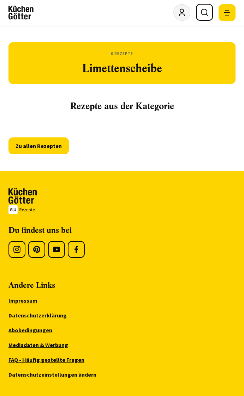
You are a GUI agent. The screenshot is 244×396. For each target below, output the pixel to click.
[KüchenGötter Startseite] (21, 12)
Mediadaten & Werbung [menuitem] (38, 344)
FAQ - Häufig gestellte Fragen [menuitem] (46, 359)
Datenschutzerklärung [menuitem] (37, 315)
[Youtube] (56, 249)
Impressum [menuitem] (22, 300)
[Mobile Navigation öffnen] (227, 12)
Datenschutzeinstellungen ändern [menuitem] (52, 374)
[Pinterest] (36, 249)
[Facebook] (76, 249)
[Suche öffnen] (204, 12)
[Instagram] (16, 249)
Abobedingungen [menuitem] (30, 330)
